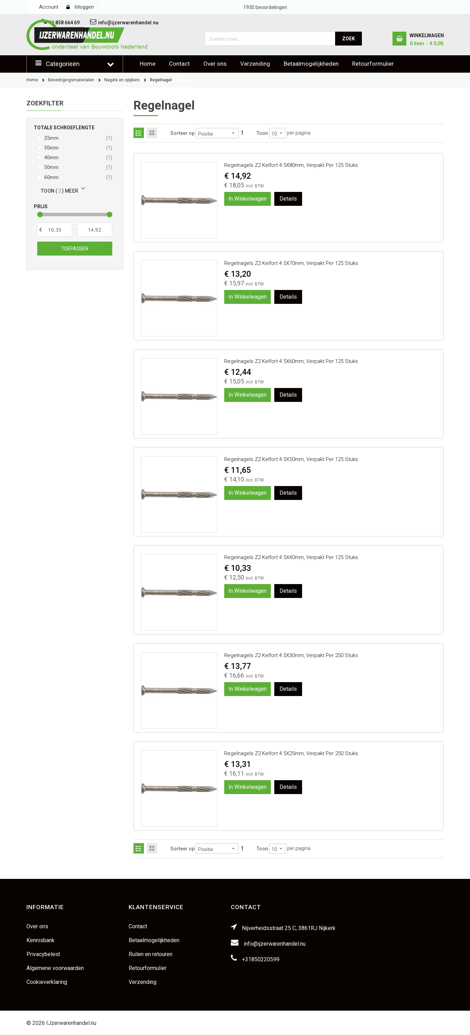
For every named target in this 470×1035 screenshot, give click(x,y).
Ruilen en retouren (150, 954)
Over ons (215, 63)
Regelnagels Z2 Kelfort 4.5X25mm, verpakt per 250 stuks (291, 753)
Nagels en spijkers (122, 80)
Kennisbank (40, 940)
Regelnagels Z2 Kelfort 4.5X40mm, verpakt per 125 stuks (291, 557)
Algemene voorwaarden (55, 968)
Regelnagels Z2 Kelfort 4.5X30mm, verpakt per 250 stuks (291, 655)
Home (147, 63)
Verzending (255, 63)
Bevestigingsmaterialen (71, 80)
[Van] (54, 229)
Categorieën (63, 63)
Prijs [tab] (41, 206)
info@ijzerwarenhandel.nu (275, 943)
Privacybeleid (43, 954)
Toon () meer (59, 190)
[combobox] (270, 39)
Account (48, 7)
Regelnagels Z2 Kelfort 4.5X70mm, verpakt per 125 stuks (291, 263)
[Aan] (94, 229)
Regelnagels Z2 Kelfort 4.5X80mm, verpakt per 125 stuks (291, 165)
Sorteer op (182, 133)
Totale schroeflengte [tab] (64, 127)
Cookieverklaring (46, 982)
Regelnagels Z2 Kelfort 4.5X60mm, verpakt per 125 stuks (291, 361)
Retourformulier (373, 63)
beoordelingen (265, 7)
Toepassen (74, 248)
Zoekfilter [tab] (45, 103)
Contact (179, 63)
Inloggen (84, 7)
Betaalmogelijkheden (311, 63)
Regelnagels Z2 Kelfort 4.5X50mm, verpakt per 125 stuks (291, 459)
